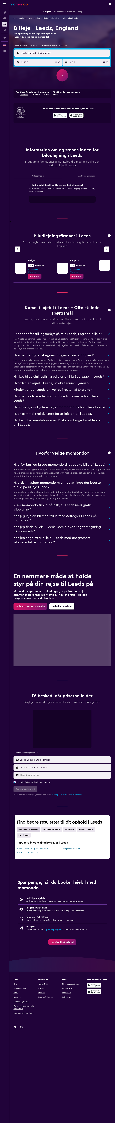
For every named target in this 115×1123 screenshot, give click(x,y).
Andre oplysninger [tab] (86, 176)
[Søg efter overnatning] (4, 18)
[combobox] (26, 45)
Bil (14, 18)
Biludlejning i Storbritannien (29, 18)
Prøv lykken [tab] (23, 835)
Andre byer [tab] (69, 829)
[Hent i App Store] (76, 115)
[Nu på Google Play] (60, 115)
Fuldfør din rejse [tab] (86, 829)
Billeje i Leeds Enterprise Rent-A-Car (32, 849)
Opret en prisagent (53, 930)
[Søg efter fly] (4, 12)
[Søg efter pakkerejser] (4, 30)
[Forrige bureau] (17, 249)
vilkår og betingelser (59, 795)
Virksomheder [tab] (38, 176)
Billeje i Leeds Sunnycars (28, 853)
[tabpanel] (62, 195)
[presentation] (76, 115)
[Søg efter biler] (4, 24)
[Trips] (4, 37)
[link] (34, 276)
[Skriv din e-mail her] (65, 775)
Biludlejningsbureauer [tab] (28, 829)
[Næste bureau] (106, 249)
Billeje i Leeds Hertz (71, 849)
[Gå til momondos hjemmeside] (19, 4)
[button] (5, 4)
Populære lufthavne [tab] (51, 829)
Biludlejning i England (51, 18)
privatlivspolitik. (76, 795)
